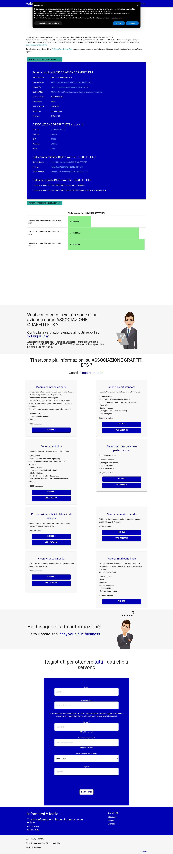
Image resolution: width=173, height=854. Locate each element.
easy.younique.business (80, 634)
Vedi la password (87, 732)
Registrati (86, 792)
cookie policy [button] (105, 11)
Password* (86, 722)
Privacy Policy (33, 826)
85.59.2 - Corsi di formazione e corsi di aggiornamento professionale (76, 92)
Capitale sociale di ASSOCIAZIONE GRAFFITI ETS (69, 172)
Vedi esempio (122, 430)
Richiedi (51, 429)
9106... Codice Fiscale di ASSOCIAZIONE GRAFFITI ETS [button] (71, 82)
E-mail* (86, 687)
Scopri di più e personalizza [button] (48, 23)
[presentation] (86, 783)
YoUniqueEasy (37, 336)
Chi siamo (112, 817)
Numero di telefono (86, 700)
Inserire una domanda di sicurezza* (86, 754)
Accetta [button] (132, 23)
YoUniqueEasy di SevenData (36, 45)
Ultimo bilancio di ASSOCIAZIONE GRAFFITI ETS (69, 162)
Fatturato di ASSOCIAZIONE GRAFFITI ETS (67, 167)
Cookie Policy (33, 830)
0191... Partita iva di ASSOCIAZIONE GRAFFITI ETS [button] (70, 87)
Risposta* (86, 767)
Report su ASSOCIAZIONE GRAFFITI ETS (45, 59)
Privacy (111, 820)
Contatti (111, 824)
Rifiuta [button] (118, 23)
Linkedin (144, 852)
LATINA (54, 134)
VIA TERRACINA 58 (58, 129)
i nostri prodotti (91, 373)
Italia (53, 149)
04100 (53, 139)
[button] (137, 5)
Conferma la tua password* (86, 738)
